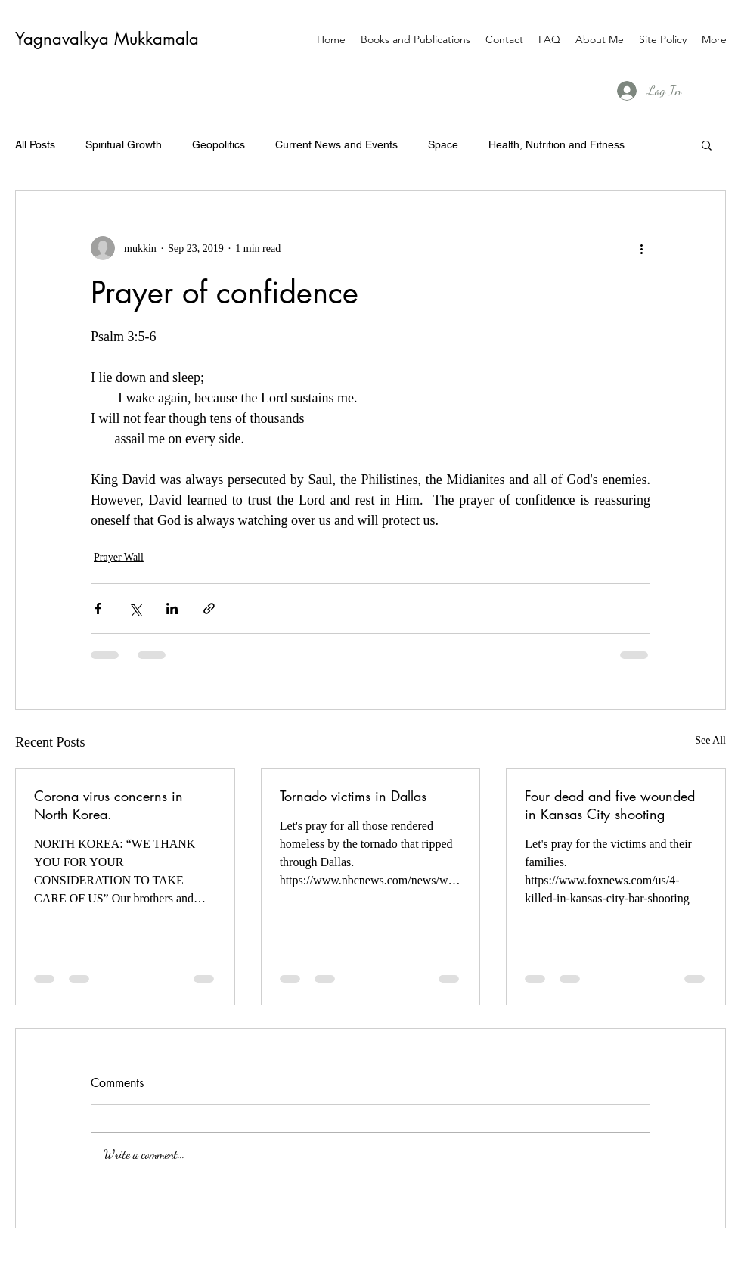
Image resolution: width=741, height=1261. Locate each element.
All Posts (35, 144)
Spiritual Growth (123, 144)
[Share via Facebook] (98, 608)
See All (710, 740)
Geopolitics (218, 144)
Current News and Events (336, 144)
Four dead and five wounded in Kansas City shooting (610, 805)
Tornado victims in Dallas (353, 796)
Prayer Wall (119, 557)
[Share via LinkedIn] (172, 608)
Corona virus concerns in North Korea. (108, 805)
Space (443, 144)
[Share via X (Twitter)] (135, 608)
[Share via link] (209, 608)
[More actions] (641, 248)
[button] (706, 144)
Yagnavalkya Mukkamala (107, 38)
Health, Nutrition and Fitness (556, 144)
